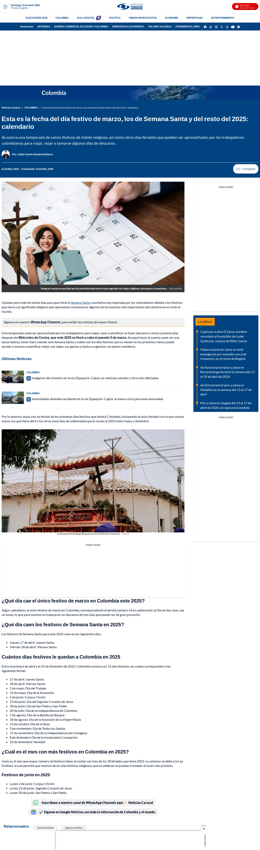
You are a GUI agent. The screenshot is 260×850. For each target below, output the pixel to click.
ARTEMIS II (43, 26)
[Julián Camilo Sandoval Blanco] (35, 154)
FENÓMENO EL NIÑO (188, 26)
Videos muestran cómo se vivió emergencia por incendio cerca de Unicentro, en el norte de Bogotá (223, 353)
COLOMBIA (62, 17)
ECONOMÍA (172, 17)
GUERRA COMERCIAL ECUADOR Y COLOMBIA (81, 26)
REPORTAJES (195, 17)
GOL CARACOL (86, 17)
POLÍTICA (115, 17)
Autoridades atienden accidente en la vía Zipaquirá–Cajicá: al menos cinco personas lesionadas (97, 399)
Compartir (238, 169)
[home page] (130, 6)
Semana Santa (80, 302)
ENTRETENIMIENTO (222, 17)
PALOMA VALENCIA (160, 26)
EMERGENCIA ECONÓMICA (128, 26)
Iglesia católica (73, 827)
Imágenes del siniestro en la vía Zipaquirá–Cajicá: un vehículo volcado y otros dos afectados (95, 378)
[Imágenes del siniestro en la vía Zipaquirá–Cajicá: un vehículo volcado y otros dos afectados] (13, 377)
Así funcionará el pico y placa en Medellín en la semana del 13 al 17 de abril (226, 389)
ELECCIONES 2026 (37, 17)
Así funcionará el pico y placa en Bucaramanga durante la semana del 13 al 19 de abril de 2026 (227, 371)
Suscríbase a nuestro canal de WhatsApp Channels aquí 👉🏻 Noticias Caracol (93, 802)
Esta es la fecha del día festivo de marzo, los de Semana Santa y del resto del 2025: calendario (90, 107)
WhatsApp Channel (45, 322)
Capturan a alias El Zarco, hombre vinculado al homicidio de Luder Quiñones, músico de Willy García (223, 336)
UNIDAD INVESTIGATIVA (143, 17)
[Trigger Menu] (5, 6)
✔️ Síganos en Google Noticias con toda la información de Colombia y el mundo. (93, 812)
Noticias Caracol (11, 107)
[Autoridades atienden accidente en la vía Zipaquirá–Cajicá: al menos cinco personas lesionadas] (13, 398)
